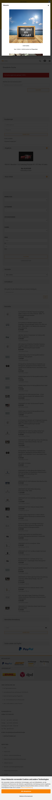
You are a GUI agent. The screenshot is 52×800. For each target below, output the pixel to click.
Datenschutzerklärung (27, 787)
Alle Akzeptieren (26, 791)
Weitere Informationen (26, 796)
